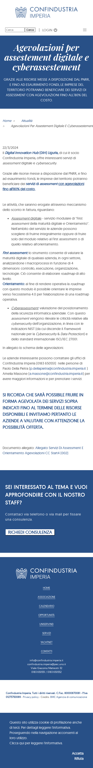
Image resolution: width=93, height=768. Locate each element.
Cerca (30, 29)
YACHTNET (46, 642)
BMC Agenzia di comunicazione (68, 697)
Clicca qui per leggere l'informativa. (36, 743)
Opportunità (46, 615)
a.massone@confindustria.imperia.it (56, 373)
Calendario (46, 606)
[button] (84, 30)
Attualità (26, 121)
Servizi (46, 633)
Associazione (46, 596)
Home (7, 121)
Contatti (46, 651)
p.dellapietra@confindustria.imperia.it (58, 368)
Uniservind (46, 624)
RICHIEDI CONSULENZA (30, 532)
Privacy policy (31, 697)
